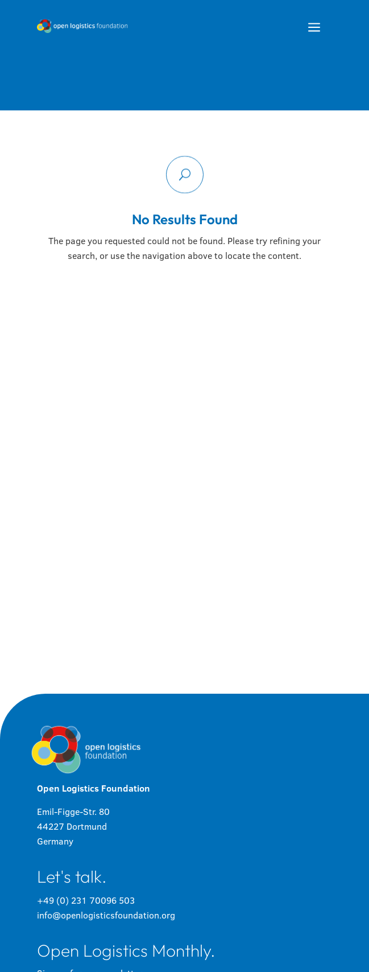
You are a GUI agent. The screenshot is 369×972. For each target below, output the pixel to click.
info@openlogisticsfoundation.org (106, 915)
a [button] (314, 28)
